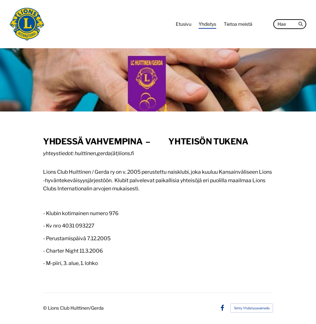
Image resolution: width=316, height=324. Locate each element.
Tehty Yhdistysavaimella (251, 308)
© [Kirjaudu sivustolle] (45, 308)
